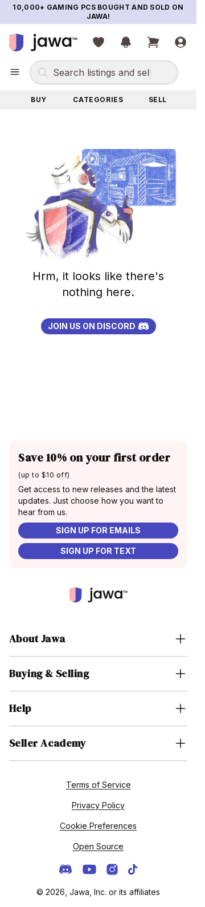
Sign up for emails (98, 530)
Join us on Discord (98, 326)
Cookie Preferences (98, 826)
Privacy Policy (98, 805)
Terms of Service (98, 784)
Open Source (98, 846)
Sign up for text (98, 551)
